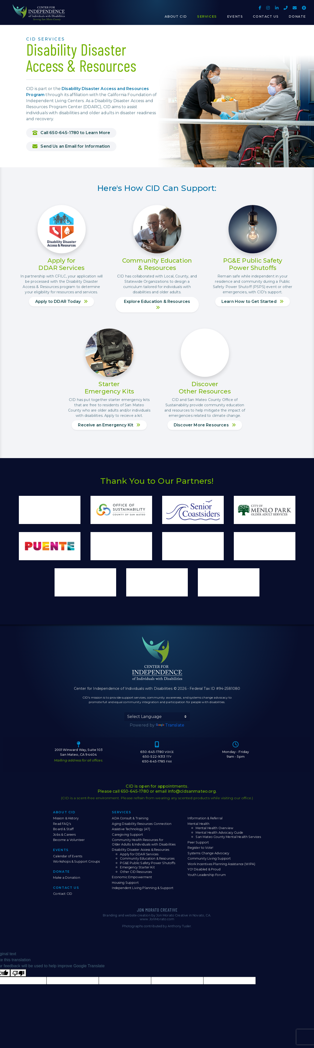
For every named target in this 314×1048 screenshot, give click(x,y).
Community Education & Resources (147, 858)
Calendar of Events (67, 856)
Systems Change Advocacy (208, 853)
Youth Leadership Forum (207, 875)
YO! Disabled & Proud (204, 869)
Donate (61, 871)
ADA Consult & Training (130, 818)
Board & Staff (63, 829)
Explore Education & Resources (157, 304)
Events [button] (235, 16)
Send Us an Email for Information (71, 146)
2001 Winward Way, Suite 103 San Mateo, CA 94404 (79, 752)
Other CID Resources (136, 872)
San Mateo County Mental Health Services (228, 837)
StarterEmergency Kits (109, 387)
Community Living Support (209, 858)
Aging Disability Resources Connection (141, 824)
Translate (170, 725)
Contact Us (66, 888)
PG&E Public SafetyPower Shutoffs (252, 264)
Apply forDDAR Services (61, 264)
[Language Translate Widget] (157, 716)
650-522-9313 (157, 756)
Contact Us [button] (266, 16)
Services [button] (207, 16)
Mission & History (66, 818)
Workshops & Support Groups (76, 861)
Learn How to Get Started (252, 301)
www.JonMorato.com (157, 919)
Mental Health (198, 824)
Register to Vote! (200, 848)
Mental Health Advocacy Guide (219, 832)
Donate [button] (297, 16)
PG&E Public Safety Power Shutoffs (147, 863)
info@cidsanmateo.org (192, 791)
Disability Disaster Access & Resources (140, 850)
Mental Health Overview (214, 828)
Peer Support (198, 842)
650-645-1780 (157, 752)
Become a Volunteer (69, 840)
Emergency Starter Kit (137, 867)
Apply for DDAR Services (139, 854)
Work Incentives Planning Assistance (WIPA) (221, 864)
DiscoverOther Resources (205, 387)
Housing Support (125, 882)
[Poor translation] (18, 973)
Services (121, 812)
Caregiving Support (127, 834)
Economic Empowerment (132, 877)
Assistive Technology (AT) (131, 829)
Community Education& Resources (157, 264)
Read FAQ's (62, 824)
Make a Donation (66, 877)
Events (61, 850)
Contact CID (62, 894)
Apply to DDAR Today (61, 301)
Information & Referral (205, 818)
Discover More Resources (205, 425)
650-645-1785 (157, 761)
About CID (64, 812)
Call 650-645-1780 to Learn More (71, 132)
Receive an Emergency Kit (109, 425)
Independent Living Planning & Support (142, 888)
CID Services (45, 39)
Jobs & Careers (64, 834)
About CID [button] (176, 16)
